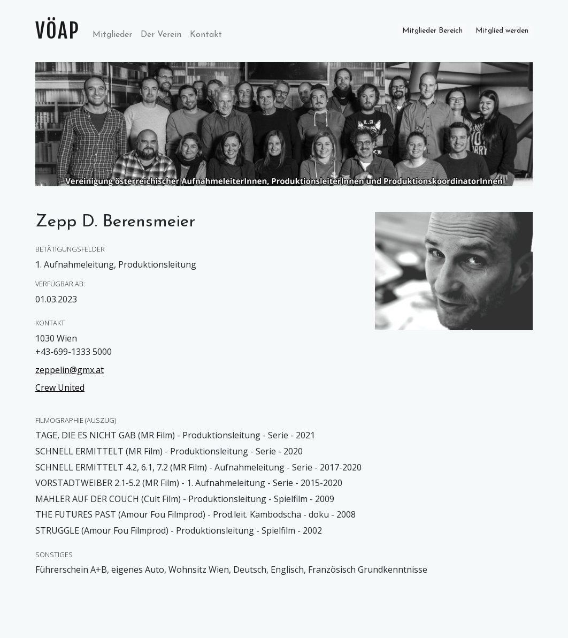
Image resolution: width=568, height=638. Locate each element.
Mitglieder (114, 33)
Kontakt (206, 35)
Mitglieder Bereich (432, 31)
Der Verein (161, 35)
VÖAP (57, 31)
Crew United (60, 387)
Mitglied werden (501, 31)
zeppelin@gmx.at (69, 370)
